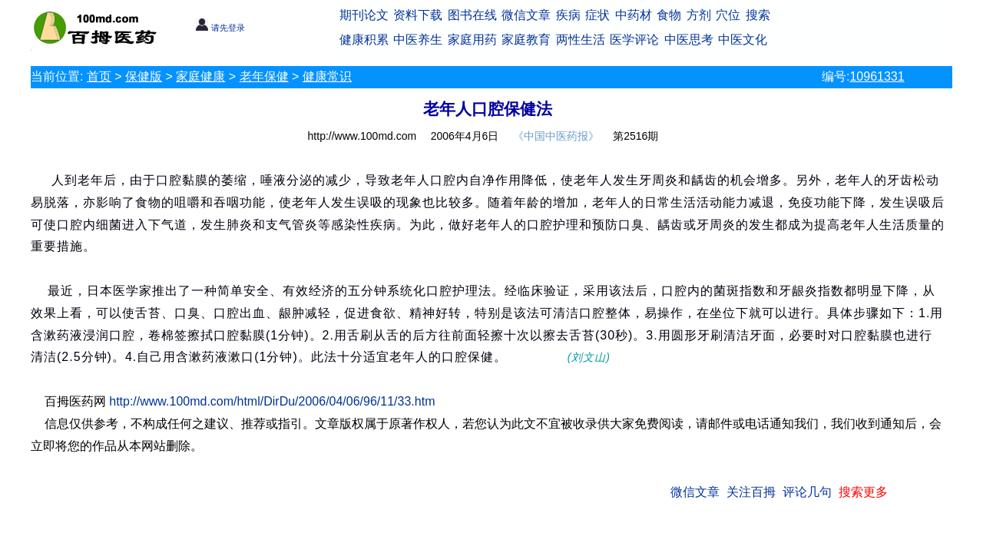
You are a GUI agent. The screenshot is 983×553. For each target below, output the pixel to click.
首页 (99, 76)
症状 (597, 15)
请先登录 (220, 27)
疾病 (568, 15)
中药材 (633, 15)
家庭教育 (526, 39)
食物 (669, 15)
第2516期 (635, 136)
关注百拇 (751, 491)
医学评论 (634, 39)
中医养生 (417, 39)
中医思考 (688, 39)
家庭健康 (200, 76)
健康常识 (327, 76)
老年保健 (264, 76)
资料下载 (417, 15)
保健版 (143, 76)
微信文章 (526, 15)
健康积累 (364, 39)
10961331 (876, 76)
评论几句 (807, 491)
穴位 (728, 15)
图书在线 (472, 15)
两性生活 (580, 39)
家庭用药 (472, 39)
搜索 (758, 15)
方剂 (699, 15)
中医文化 (742, 39)
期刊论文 (364, 15)
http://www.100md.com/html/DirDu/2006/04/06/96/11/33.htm (272, 401)
